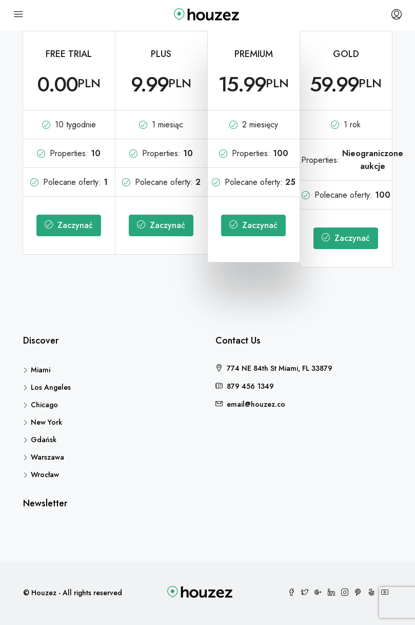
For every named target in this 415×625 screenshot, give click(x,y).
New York (46, 422)
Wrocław (45, 474)
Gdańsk (43, 439)
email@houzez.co (256, 404)
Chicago (44, 405)
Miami (40, 370)
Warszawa (47, 457)
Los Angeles (51, 387)
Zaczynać (69, 225)
